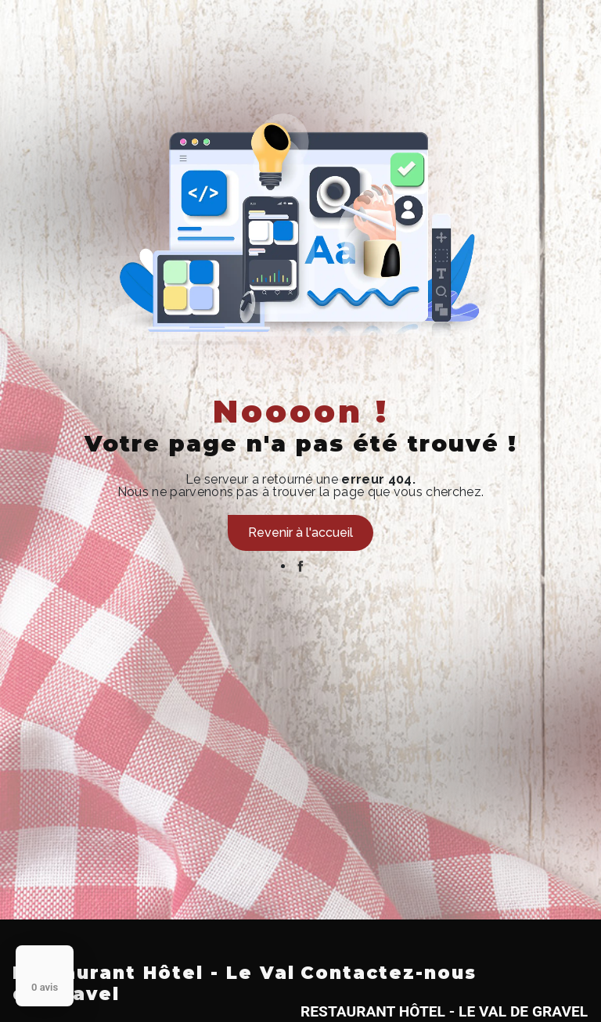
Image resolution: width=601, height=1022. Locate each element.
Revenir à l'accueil (300, 532)
